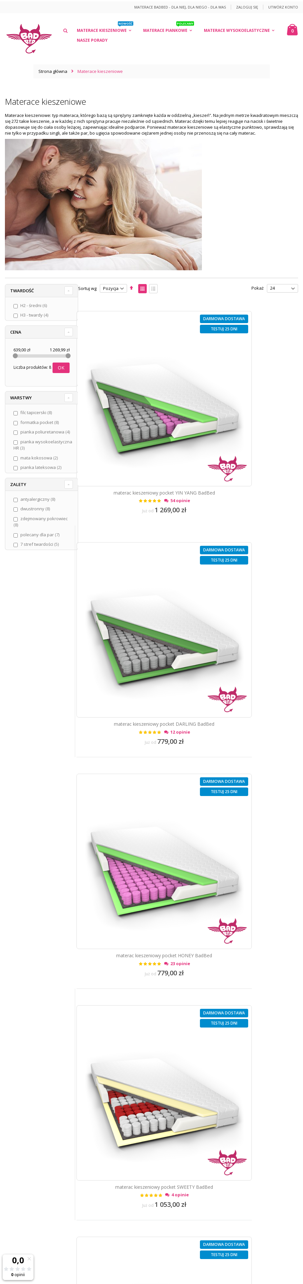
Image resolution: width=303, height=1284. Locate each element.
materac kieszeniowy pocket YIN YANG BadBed (132, 423)
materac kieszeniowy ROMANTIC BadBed (131, 748)
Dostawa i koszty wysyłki (34, 1045)
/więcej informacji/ (164, 1212)
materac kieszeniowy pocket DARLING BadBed (245, 423)
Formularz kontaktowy (32, 1134)
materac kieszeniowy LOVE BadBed (132, 911)
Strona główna (52, 71)
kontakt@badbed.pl (43, 1186)
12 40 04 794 (42, 1176)
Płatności (19, 1056)
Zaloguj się (247, 7)
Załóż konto (21, 1123)
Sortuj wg (87, 288)
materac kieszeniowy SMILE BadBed (245, 748)
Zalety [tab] (18, 493)
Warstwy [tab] (21, 400)
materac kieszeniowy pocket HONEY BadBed (132, 586)
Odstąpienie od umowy (33, 1067)
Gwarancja (21, 1088)
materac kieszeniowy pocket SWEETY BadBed (245, 586)
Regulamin (20, 1023)
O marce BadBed (26, 1012)
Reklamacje (21, 1077)
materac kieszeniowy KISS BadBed (245, 911)
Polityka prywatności (30, 1034)
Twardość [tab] (22, 291)
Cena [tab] (15, 332)
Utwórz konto (283, 7)
